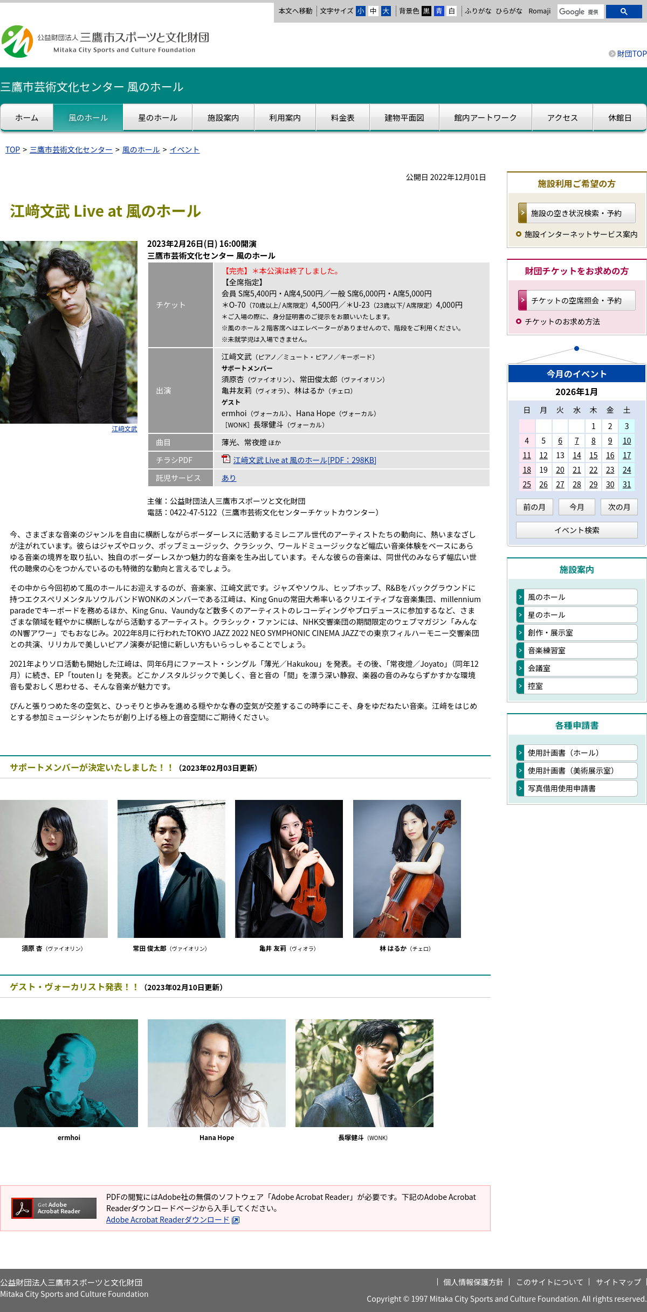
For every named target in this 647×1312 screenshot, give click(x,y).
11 (526, 455)
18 (526, 469)
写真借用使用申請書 (562, 788)
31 (627, 484)
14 (577, 455)
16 (610, 455)
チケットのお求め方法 (562, 321)
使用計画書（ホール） (565, 752)
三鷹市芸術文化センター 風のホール (92, 86)
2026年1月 (576, 391)
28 (577, 484)
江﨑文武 (124, 428)
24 (627, 469)
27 (560, 484)
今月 (576, 506)
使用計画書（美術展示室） (573, 770)
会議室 (539, 667)
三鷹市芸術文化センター (71, 149)
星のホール (547, 614)
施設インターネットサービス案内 (581, 234)
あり (229, 477)
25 (526, 484)
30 (610, 484)
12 (543, 455)
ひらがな (508, 11)
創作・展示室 (550, 632)
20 (560, 469)
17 (627, 455)
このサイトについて (550, 1281)
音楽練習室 (547, 650)
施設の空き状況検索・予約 (576, 213)
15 (593, 455)
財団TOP (632, 53)
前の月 (534, 506)
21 (577, 469)
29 (593, 484)
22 (593, 469)
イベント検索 (577, 529)
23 (610, 469)
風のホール (141, 149)
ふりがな (478, 10)
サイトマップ (618, 1281)
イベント (185, 149)
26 (543, 484)
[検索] (579, 12)
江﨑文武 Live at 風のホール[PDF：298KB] (305, 459)
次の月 (619, 506)
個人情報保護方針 (473, 1281)
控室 (535, 685)
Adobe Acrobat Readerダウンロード (173, 1219)
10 (627, 440)
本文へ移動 (295, 10)
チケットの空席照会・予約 (576, 300)
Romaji (539, 11)
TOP (12, 149)
